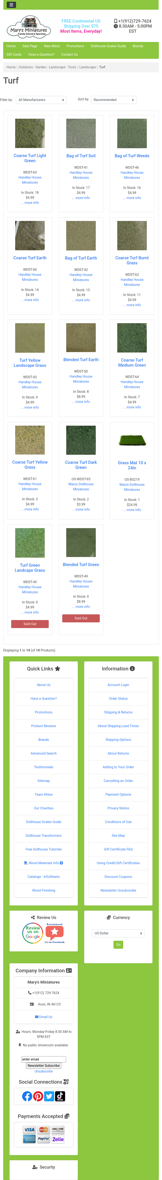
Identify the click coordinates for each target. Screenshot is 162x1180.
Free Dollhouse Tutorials (44, 849)
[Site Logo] (29, 27)
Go (118, 945)
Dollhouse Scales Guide (108, 46)
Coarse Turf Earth (30, 257)
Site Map (118, 836)
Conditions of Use (118, 822)
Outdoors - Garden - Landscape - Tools (47, 67)
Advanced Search (44, 753)
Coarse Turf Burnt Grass (132, 260)
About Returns (118, 753)
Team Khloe (44, 794)
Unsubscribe (44, 1071)
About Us (43, 685)
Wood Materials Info (43, 863)
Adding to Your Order (118, 767)
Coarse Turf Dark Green (81, 465)
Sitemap (44, 781)
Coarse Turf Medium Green (132, 363)
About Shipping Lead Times (118, 726)
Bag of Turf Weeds (132, 155)
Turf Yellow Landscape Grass (30, 363)
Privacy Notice (118, 808)
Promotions (75, 46)
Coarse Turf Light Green (30, 158)
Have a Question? (41, 54)
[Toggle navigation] (11, 5)
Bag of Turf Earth (81, 258)
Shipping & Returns (118, 712)
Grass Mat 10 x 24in (132, 465)
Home (11, 46)
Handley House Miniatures (30, 179)
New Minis (52, 46)
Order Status (118, 699)
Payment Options (118, 794)
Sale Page (29, 46)
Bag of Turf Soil (81, 155)
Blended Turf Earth (81, 359)
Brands (138, 46)
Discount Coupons (118, 877)
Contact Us (69, 54)
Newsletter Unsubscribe (118, 890)
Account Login (118, 685)
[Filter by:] (41, 100)
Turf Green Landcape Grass (30, 568)
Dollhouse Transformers (44, 836)
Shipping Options (118, 740)
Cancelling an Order (118, 781)
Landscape (88, 67)
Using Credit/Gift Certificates (118, 863)
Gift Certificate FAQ (118, 849)
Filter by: (6, 100)
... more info (30, 203)
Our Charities (43, 808)
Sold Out (30, 624)
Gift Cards (14, 54)
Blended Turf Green (81, 564)
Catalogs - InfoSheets (44, 877)
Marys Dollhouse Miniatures (81, 486)
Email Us (43, 1017)
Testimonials (43, 767)
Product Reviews (43, 726)
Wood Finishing (43, 890)
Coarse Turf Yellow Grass (30, 465)
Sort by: (83, 99)
